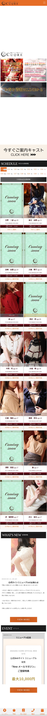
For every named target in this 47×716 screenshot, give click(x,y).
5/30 (37, 174)
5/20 (17, 169)
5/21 (23, 169)
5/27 (17, 174)
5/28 (23, 174)
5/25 (3, 174)
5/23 (37, 169)
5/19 (10, 169)
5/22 (30, 169)
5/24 (43, 169)
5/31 (43, 174)
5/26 (10, 174)
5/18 (3, 169)
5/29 (30, 174)
